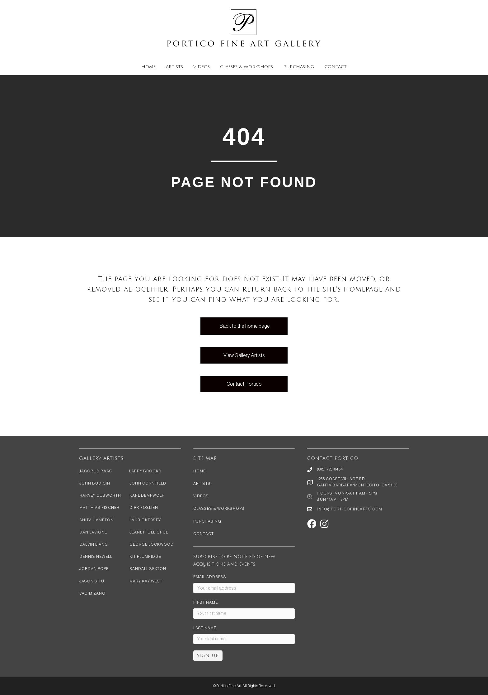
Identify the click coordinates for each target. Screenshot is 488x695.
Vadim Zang (92, 593)
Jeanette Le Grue (148, 532)
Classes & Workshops (246, 67)
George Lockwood (151, 544)
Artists (174, 67)
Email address (209, 577)
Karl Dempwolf (146, 495)
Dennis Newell (95, 556)
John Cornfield (147, 483)
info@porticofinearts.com (349, 509)
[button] (312, 523)
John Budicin (94, 483)
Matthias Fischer (99, 507)
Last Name (204, 628)
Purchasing (298, 67)
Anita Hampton (96, 520)
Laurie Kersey (145, 520)
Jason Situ (91, 581)
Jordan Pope (94, 569)
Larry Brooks (145, 471)
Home (148, 67)
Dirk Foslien (143, 507)
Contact (336, 67)
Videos (201, 67)
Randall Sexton (147, 569)
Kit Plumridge (145, 556)
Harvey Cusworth (100, 495)
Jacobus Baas (95, 471)
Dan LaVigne (93, 532)
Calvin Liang (93, 544)
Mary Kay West (145, 581)
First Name (205, 602)
